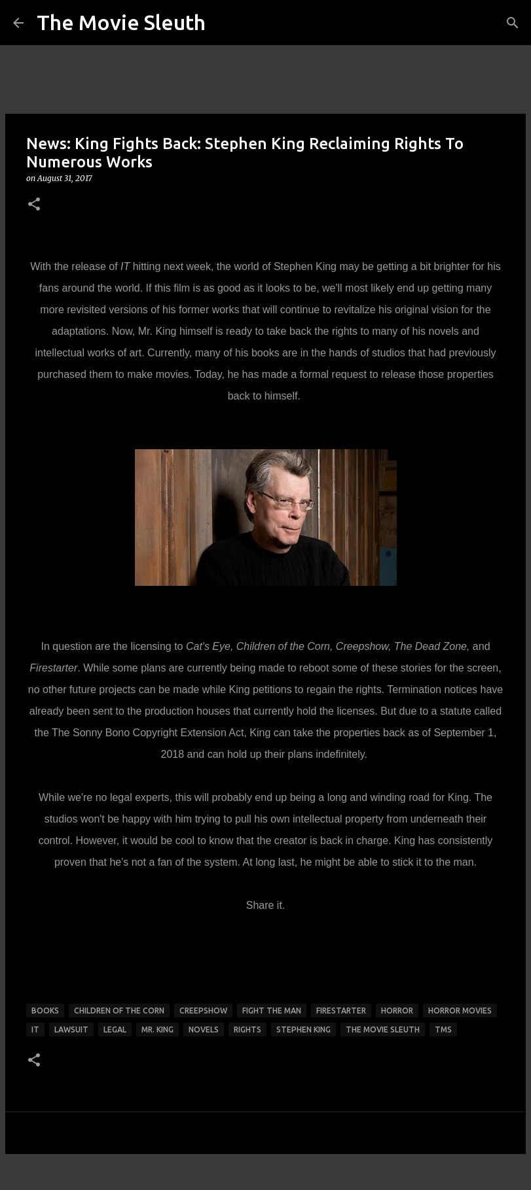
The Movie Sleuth (121, 22)
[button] (34, 205)
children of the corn (119, 1010)
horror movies (460, 1010)
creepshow (203, 1010)
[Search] (513, 23)
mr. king (157, 1029)
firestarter (341, 1010)
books (45, 1010)
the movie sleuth (383, 1029)
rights (247, 1029)
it (35, 1029)
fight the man (271, 1010)
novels (204, 1029)
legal (114, 1029)
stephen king (303, 1029)
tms (443, 1029)
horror (397, 1010)
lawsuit (71, 1029)
